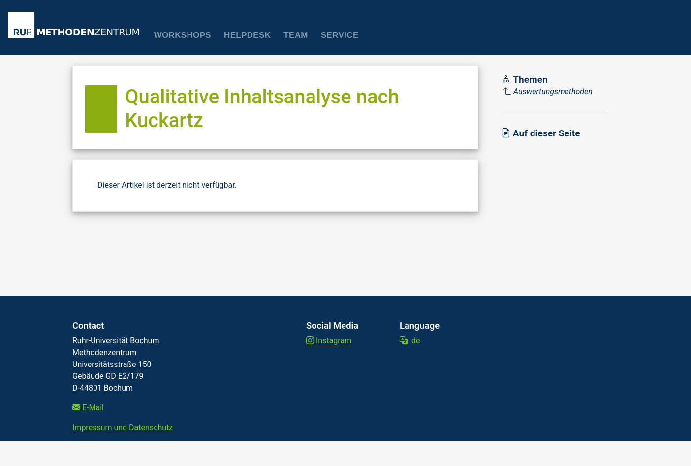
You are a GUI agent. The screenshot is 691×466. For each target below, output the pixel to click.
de (410, 340)
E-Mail (88, 407)
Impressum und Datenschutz (122, 427)
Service (340, 35)
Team (295, 35)
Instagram (328, 340)
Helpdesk (247, 35)
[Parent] (548, 92)
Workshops (182, 35)
